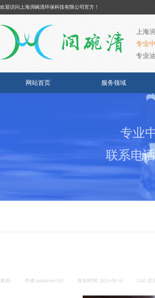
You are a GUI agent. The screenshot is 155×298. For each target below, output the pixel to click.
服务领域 (113, 82)
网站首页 (38, 82)
